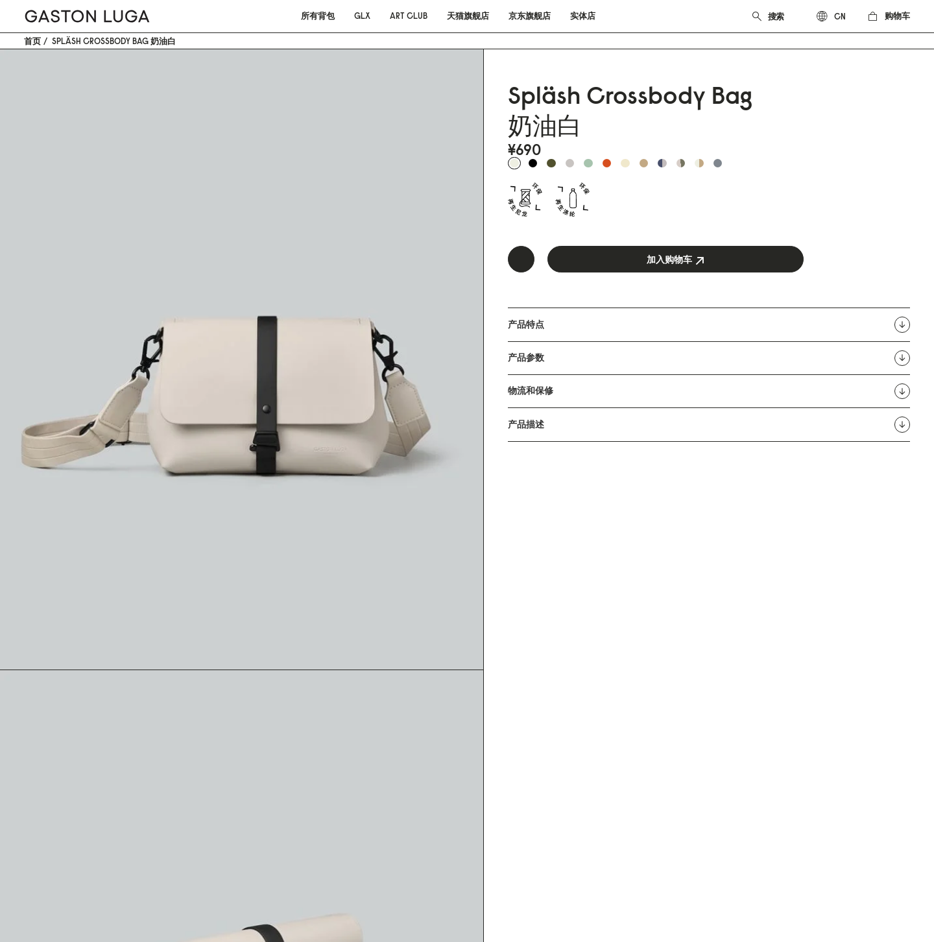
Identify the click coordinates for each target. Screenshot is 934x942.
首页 (32, 41)
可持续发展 (357, 727)
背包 (32, 710)
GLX (32, 743)
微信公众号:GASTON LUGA (386, 776)
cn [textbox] (840, 16)
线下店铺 (353, 760)
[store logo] (87, 16)
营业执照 (319, 885)
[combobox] (784, 16)
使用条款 (196, 760)
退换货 (192, 743)
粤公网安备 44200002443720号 (105, 885)
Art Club (40, 760)
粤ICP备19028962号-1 (241, 885)
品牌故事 (353, 710)
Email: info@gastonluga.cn (229, 710)
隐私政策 (196, 776)
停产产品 (196, 793)
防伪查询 (196, 809)
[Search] (757, 15)
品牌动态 (353, 743)
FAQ (187, 727)
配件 (32, 727)
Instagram (511, 710)
